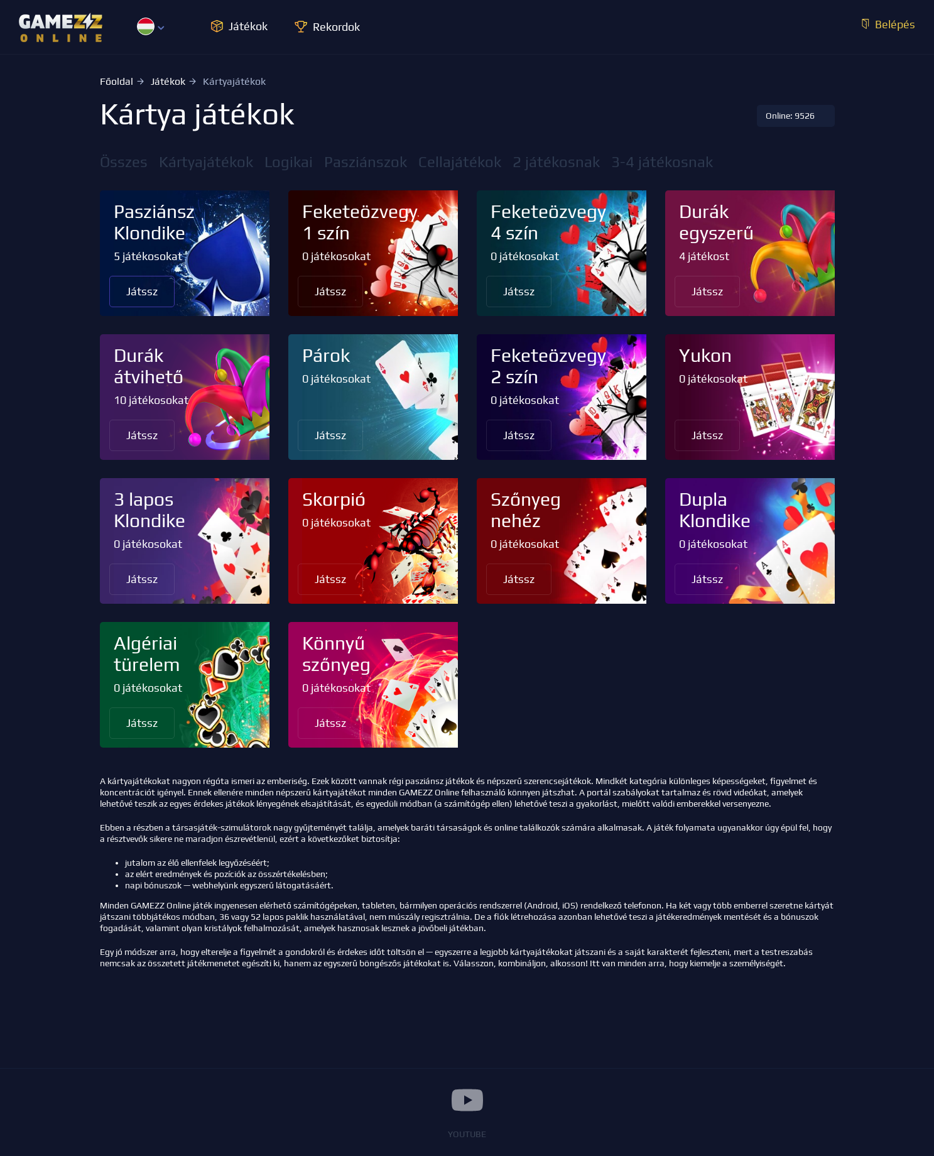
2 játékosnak (556, 161)
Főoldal (116, 81)
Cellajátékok (459, 161)
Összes (124, 161)
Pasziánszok (365, 161)
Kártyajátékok (206, 161)
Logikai (288, 161)
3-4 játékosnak (662, 161)
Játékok (168, 81)
